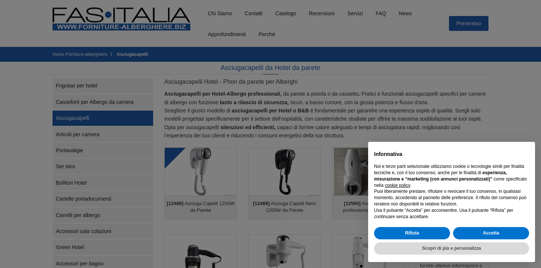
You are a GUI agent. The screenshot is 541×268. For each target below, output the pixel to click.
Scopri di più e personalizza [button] (451, 248)
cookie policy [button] (397, 185)
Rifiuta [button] (412, 233)
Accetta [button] (491, 233)
